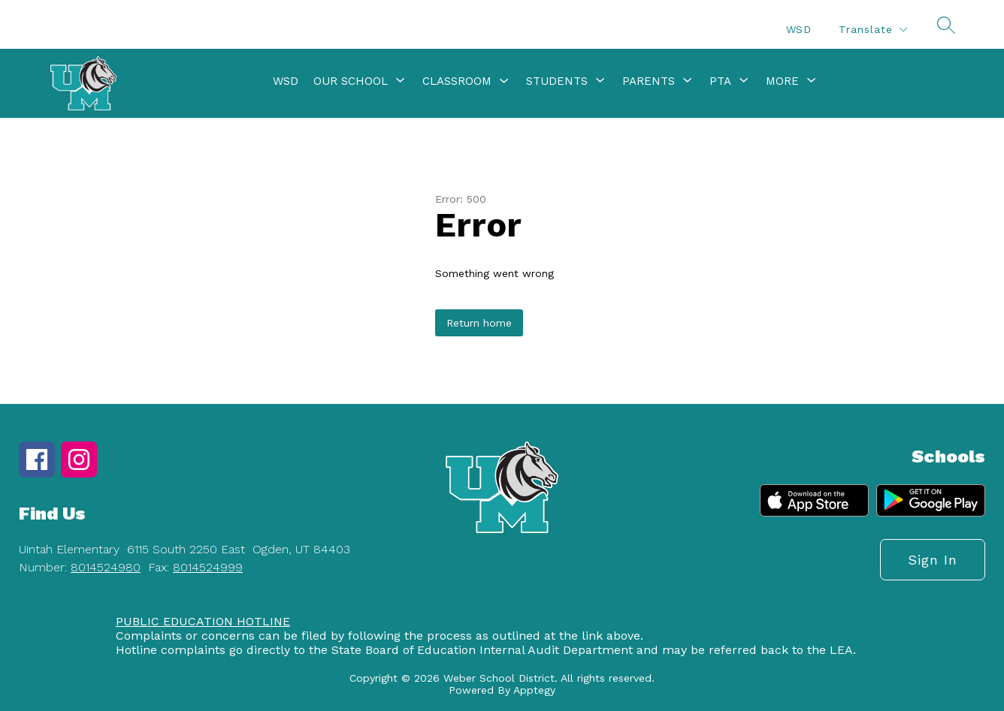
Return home (479, 323)
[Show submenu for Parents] (648, 81)
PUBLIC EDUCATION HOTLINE (203, 621)
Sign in (932, 560)
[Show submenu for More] (782, 81)
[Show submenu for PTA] (720, 81)
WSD (799, 29)
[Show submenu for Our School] (350, 81)
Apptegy (534, 690)
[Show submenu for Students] (557, 81)
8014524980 (106, 567)
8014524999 (208, 567)
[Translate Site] (872, 29)
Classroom (456, 81)
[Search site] (946, 25)
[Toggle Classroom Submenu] (504, 81)
